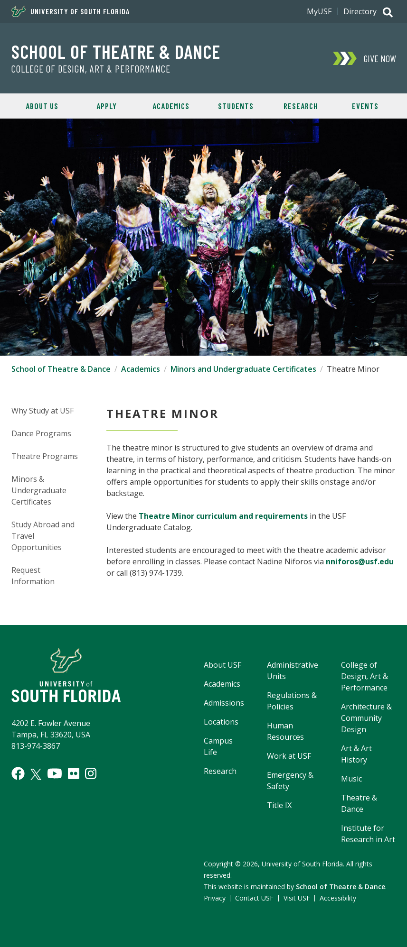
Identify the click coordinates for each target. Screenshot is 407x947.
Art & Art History (356, 754)
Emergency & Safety (290, 780)
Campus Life (218, 746)
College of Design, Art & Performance (90, 68)
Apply (106, 105)
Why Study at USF (42, 410)
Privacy (215, 897)
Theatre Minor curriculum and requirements (223, 516)
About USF (222, 665)
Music (351, 778)
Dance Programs (41, 433)
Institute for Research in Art (368, 834)
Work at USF (289, 756)
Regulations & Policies (292, 701)
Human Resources (285, 731)
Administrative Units (292, 670)
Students (236, 105)
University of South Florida (70, 11)
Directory (360, 11)
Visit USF (297, 897)
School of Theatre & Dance (115, 51)
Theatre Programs (44, 456)
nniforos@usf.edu (360, 561)
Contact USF (254, 897)
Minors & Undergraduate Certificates (38, 490)
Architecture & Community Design (366, 718)
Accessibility (338, 897)
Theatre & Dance (359, 803)
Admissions (224, 703)
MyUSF (319, 11)
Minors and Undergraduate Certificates (243, 369)
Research (301, 105)
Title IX (279, 805)
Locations (221, 722)
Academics (170, 105)
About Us (42, 105)
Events (365, 105)
